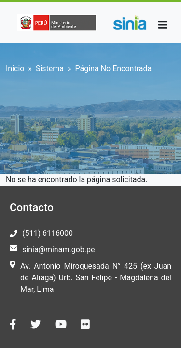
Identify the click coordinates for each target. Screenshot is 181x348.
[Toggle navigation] (162, 25)
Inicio (15, 68)
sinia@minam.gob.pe (58, 249)
